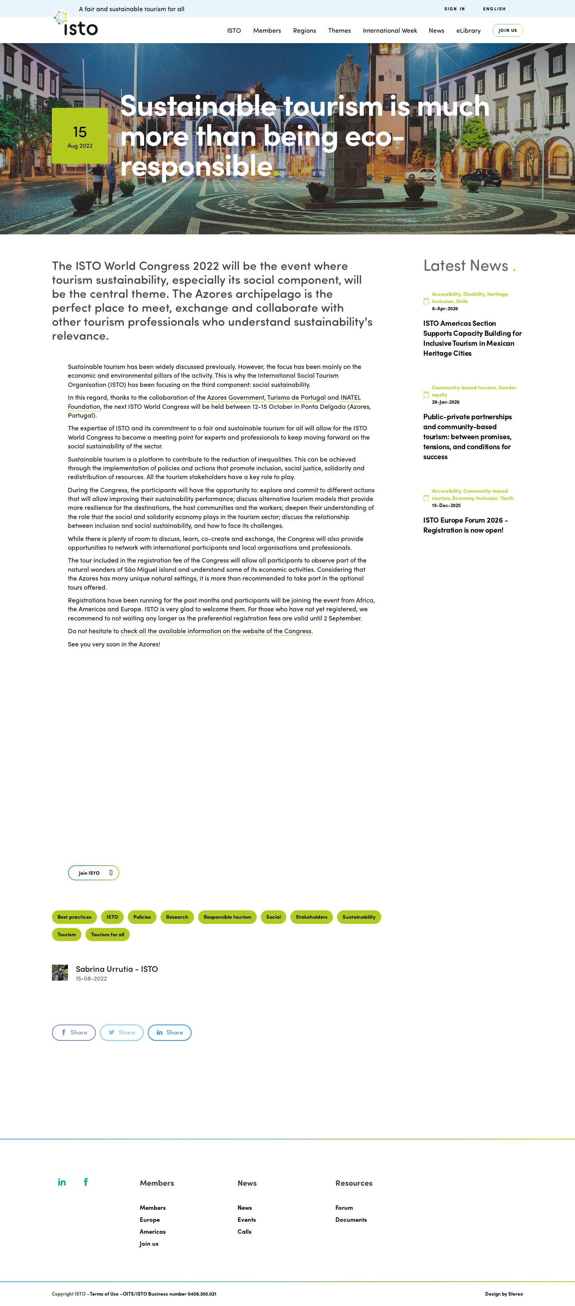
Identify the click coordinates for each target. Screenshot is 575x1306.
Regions (304, 30)
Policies (142, 916)
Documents (351, 1219)
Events (247, 1219)
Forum (344, 1207)
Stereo (515, 1293)
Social (273, 916)
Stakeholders (311, 916)
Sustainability (359, 916)
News (436, 30)
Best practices (74, 916)
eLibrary (468, 30)
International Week (390, 30)
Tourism (67, 934)
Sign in (454, 9)
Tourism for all (107, 934)
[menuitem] (503, 9)
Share (74, 1032)
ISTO (234, 30)
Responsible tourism (227, 916)
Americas (153, 1231)
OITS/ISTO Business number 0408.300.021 (169, 1293)
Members (267, 30)
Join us (508, 30)
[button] (93, 872)
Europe (150, 1219)
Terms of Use (104, 1293)
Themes (339, 30)
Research (177, 916)
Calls (245, 1231)
